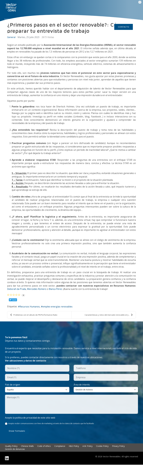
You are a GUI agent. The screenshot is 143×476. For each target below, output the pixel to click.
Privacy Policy (118, 457)
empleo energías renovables (59, 317)
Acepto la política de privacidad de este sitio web (30, 428)
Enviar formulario (17, 442)
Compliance (59, 457)
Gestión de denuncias (15, 460)
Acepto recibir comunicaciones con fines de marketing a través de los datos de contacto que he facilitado (51, 435)
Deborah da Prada (29, 299)
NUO (23, 19)
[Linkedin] (7, 469)
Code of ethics (44, 457)
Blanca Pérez (69, 299)
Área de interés (82, 395)
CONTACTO (123, 26)
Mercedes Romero (50, 299)
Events (11, 34)
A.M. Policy (88, 457)
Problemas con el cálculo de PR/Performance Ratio (33, 325)
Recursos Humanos (30, 317)
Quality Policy (11, 457)
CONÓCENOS (35, 19)
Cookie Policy (102, 457)
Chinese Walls (27, 457)
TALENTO (67, 19)
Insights (84, 19)
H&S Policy (74, 457)
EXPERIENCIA (52, 19)
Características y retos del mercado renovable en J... (109, 325)
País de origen (12, 395)
